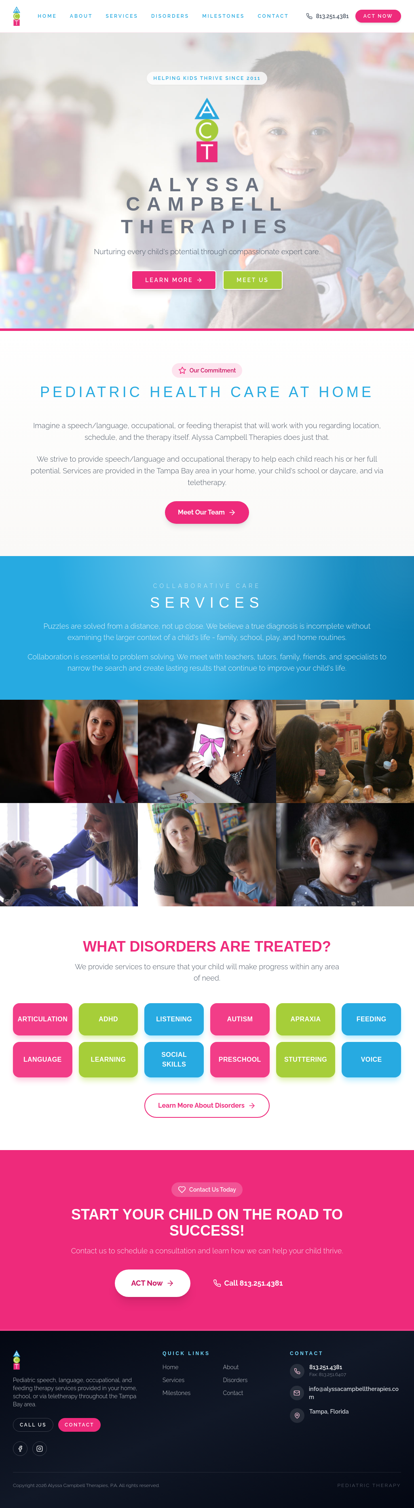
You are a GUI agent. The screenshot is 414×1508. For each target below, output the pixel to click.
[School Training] (207, 854)
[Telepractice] (345, 854)
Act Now (378, 16)
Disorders (170, 16)
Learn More (174, 280)
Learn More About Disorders (207, 1106)
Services (122, 16)
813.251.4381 (327, 16)
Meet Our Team (207, 512)
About (81, 16)
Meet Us (252, 280)
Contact (273, 16)
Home (47, 16)
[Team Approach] (345, 751)
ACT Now (152, 1283)
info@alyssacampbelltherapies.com (354, 1393)
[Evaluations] (207, 751)
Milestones (223, 16)
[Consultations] (69, 751)
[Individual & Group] (69, 854)
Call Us (33, 1425)
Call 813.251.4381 (248, 1283)
